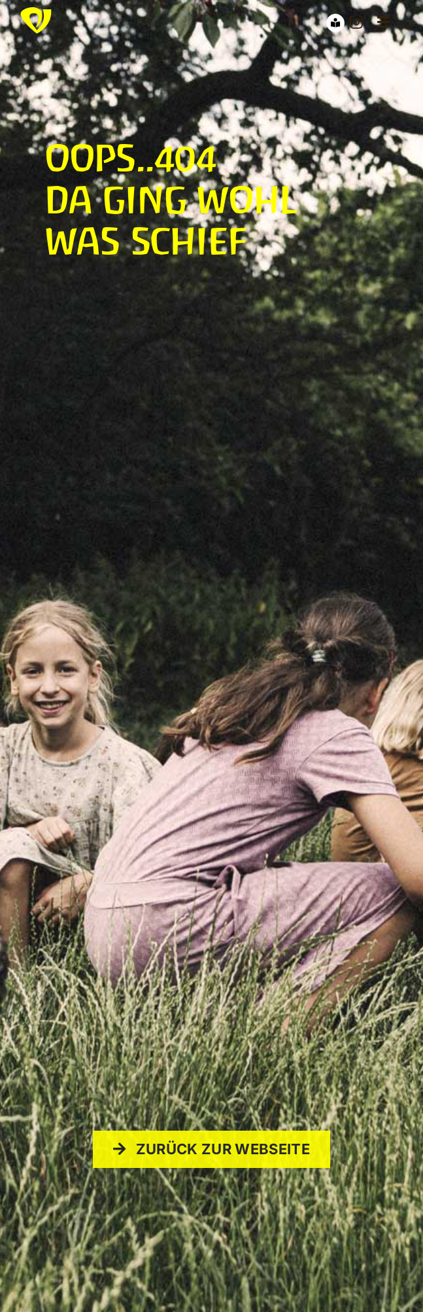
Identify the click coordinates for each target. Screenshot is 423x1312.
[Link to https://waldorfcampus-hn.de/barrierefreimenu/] (335, 23)
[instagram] (356, 22)
